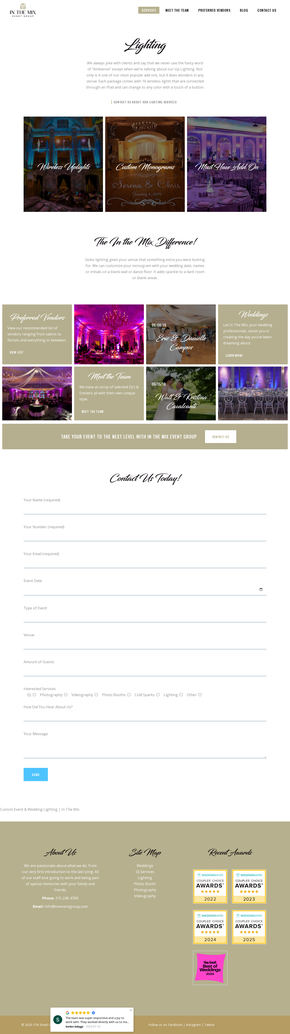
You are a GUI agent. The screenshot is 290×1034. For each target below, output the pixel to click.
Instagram (193, 1025)
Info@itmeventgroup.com (66, 906)
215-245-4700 (66, 898)
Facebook (175, 1025)
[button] (131, 1010)
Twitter (209, 1025)
